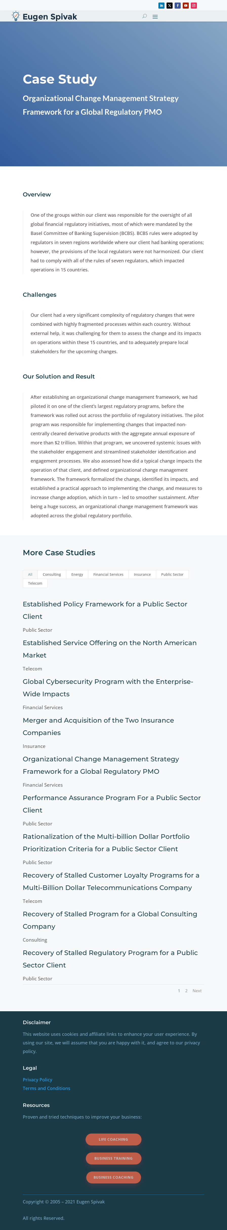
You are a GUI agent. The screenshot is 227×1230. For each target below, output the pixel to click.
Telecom (35, 583)
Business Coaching (114, 1177)
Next (197, 991)
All (30, 574)
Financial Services (108, 574)
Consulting (52, 574)
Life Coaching (113, 1139)
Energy (77, 574)
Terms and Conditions (46, 1088)
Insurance (142, 574)
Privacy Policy (37, 1080)
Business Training (113, 1158)
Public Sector (172, 574)
